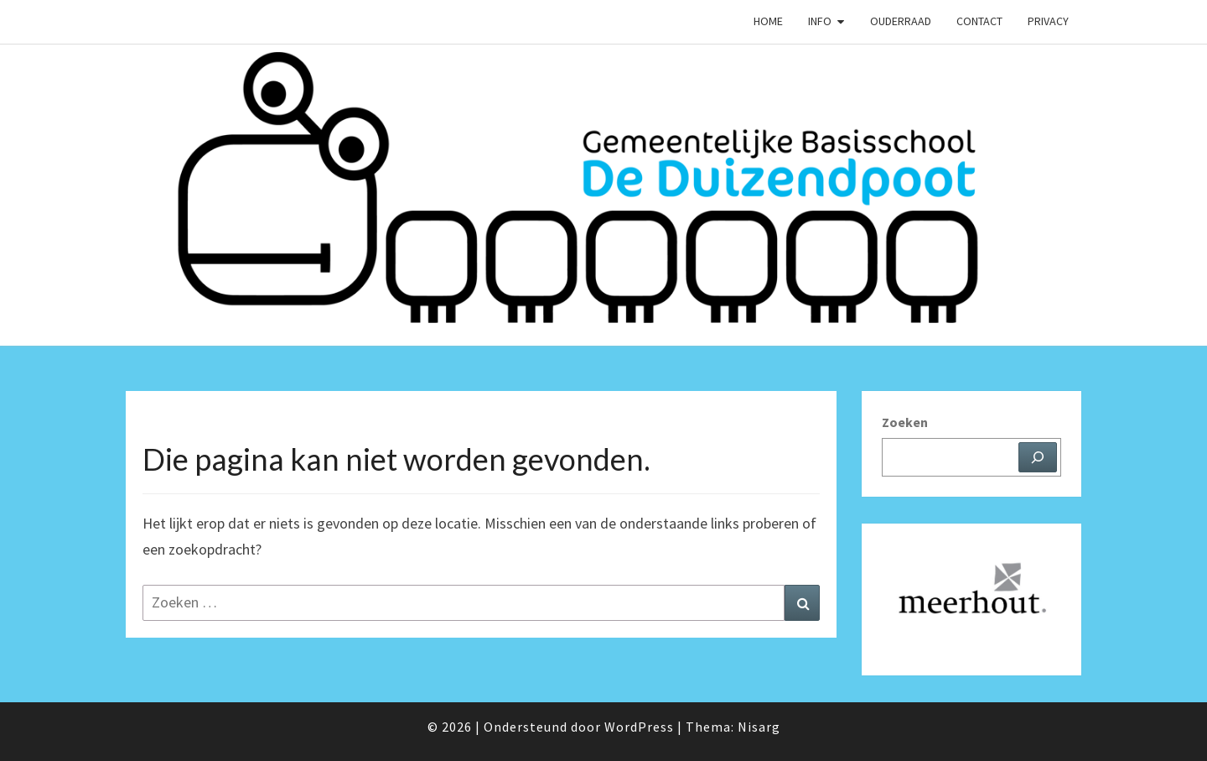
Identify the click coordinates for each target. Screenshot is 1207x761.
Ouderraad (900, 21)
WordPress (639, 726)
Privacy (1048, 21)
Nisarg (759, 726)
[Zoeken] (1037, 457)
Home (768, 21)
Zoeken (905, 422)
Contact (979, 21)
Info (819, 21)
